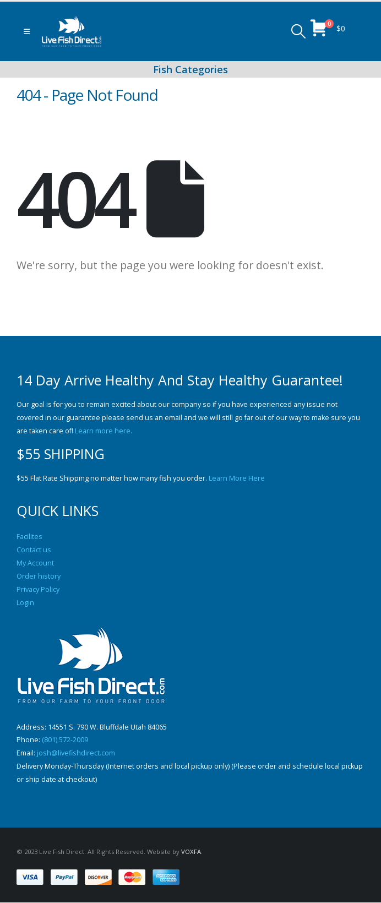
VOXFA (191, 852)
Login (25, 602)
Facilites (29, 536)
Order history (39, 576)
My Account (35, 563)
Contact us (34, 549)
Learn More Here (237, 478)
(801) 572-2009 (65, 740)
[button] (27, 31)
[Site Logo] (71, 31)
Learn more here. (103, 431)
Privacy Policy (38, 589)
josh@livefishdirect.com (76, 753)
